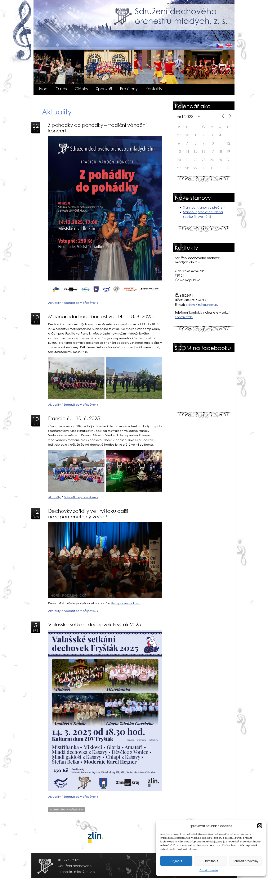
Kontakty (154, 88)
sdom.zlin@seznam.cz (202, 304)
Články (81, 88)
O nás (61, 88)
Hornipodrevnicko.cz (125, 603)
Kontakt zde (184, 317)
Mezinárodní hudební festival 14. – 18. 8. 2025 (100, 316)
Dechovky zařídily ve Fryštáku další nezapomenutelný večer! (88, 513)
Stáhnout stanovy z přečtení (204, 207)
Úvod (42, 88)
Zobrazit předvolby (245, 861)
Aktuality (54, 303)
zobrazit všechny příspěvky (66, 809)
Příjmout (176, 861)
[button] (260, 826)
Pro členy (129, 88)
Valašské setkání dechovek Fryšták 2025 (94, 624)
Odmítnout (211, 861)
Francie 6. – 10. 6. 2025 (74, 418)
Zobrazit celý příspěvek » (81, 303)
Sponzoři (104, 88)
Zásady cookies (209, 870)
